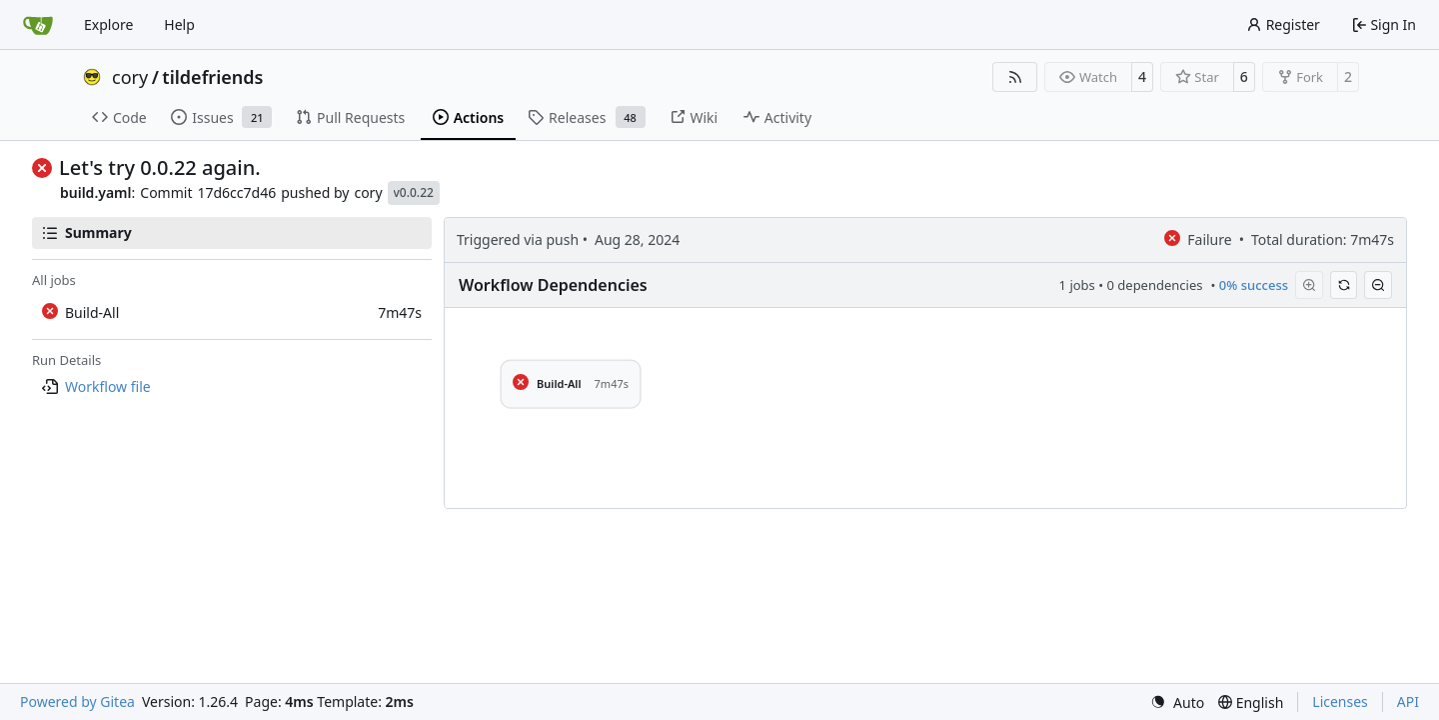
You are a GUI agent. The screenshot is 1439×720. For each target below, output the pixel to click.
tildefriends (212, 77)
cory (130, 77)
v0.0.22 (414, 192)
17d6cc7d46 (236, 192)
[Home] (38, 25)
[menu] (1177, 702)
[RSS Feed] (1015, 77)
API (1408, 701)
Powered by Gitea (77, 701)
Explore (108, 24)
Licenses (1340, 701)
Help (179, 24)
